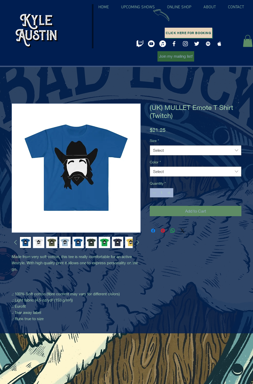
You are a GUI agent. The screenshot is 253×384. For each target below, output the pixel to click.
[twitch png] (140, 43)
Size (154, 140)
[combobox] (195, 150)
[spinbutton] (161, 192)
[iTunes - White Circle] (162, 43)
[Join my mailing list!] (175, 56)
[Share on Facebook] (153, 231)
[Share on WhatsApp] (173, 231)
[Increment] (169, 192)
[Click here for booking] (188, 33)
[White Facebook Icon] (174, 43)
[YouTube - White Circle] (151, 43)
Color (155, 162)
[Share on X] (182, 231)
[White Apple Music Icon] (219, 43)
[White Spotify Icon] (208, 43)
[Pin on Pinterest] (163, 231)
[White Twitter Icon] (196, 43)
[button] (248, 41)
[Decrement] (154, 192)
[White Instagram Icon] (185, 43)
